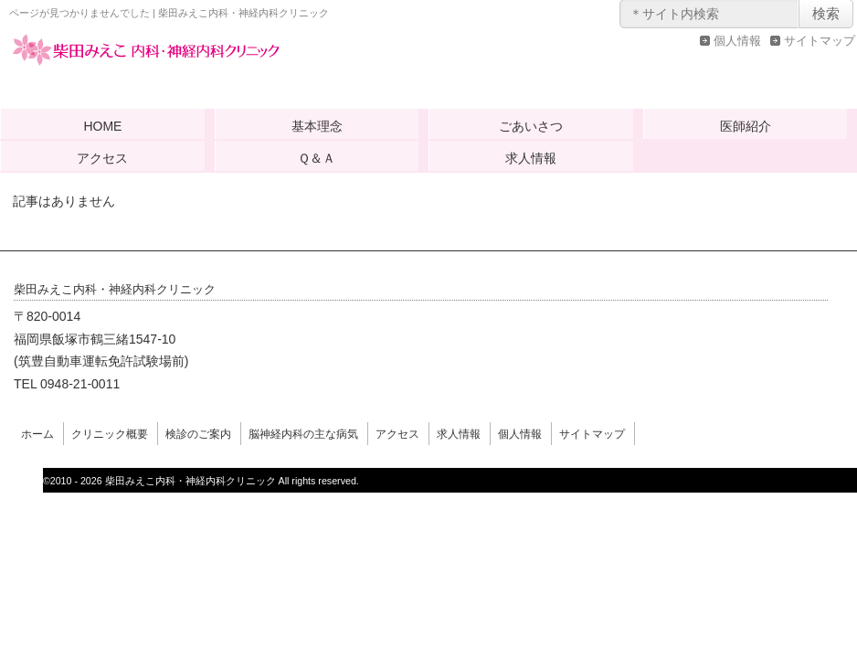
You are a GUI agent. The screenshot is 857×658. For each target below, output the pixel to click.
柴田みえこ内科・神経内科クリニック (146, 67)
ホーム (37, 434)
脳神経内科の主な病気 (303, 434)
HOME (102, 126)
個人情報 (737, 41)
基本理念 (317, 126)
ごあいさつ (531, 126)
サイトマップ (819, 41)
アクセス (102, 158)
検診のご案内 (198, 434)
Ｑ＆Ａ (316, 158)
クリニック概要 (109, 434)
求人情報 (530, 158)
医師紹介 (745, 126)
